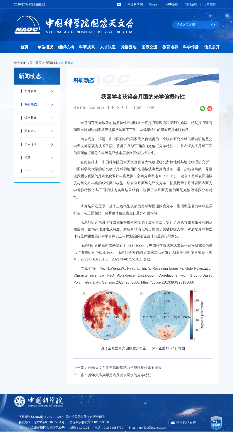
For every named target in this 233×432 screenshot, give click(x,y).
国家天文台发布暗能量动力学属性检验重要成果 (125, 367)
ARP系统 (172, 4)
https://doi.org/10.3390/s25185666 (167, 282)
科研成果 (87, 47)
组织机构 (66, 47)
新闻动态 (52, 63)
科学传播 (191, 47)
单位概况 (45, 47)
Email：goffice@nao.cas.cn (147, 427)
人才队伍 (108, 47)
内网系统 (191, 4)
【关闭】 (151, 107)
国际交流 (149, 47)
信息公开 (212, 47)
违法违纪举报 (186, 423)
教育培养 (170, 47)
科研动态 (67, 63)
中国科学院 (135, 4)
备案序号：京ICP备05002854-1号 (42, 422)
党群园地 (128, 47)
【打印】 (137, 107)
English (154, 4)
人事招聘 (210, 4)
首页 (24, 47)
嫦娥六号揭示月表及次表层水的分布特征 (119, 375)
